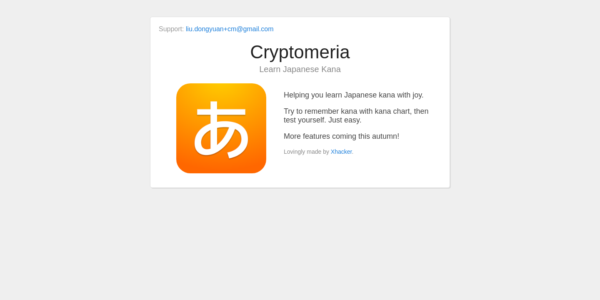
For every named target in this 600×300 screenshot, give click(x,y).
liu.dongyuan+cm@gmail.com (230, 28)
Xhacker (341, 151)
